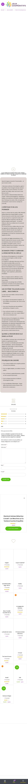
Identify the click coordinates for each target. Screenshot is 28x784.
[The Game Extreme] (7, 626)
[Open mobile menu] (2, 4)
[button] (13, 507)
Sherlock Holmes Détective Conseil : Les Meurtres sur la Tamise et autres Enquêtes (13, 497)
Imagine (7, 541)
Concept (20, 631)
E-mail (3, 450)
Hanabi (6, 656)
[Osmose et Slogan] (7, 669)
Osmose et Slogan (7, 674)
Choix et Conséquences (20, 10)
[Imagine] (7, 534)
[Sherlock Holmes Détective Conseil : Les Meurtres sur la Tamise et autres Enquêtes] (13, 484)
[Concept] (20, 624)
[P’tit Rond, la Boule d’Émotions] (20, 603)
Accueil (3, 10)
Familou (20, 562)
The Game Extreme (6, 635)
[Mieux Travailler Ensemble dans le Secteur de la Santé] (7, 580)
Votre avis (4, 426)
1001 (20, 656)
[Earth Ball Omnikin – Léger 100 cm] (7, 555)
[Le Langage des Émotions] (20, 578)
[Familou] (20, 555)
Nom (2, 444)
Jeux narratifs (10, 10)
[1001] (20, 649)
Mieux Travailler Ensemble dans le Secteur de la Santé (7, 591)
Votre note (4, 423)
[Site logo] (16, 4)
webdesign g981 (13, 776)
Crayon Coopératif (20, 541)
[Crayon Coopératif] (20, 534)
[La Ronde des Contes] (7, 603)
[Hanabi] (7, 649)
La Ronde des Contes (7, 610)
